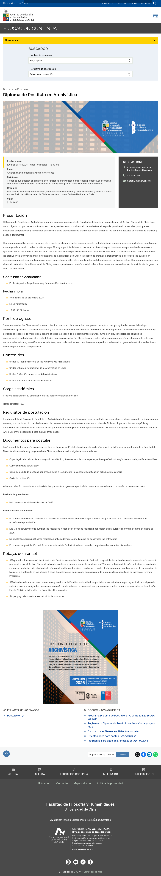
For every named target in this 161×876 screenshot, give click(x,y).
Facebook (143, 754)
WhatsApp (155, 754)
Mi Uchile (133, 3)
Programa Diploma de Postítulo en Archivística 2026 (121, 717)
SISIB (76, 872)
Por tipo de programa (41, 55)
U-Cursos (122, 3)
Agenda (40, 772)
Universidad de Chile (93, 872)
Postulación (14, 715)
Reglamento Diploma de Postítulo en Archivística (121, 725)
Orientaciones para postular (110, 736)
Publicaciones (143, 772)
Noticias (13, 772)
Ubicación (44, 783)
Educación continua (30, 28)
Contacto (62, 783)
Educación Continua (74, 772)
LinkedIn (149, 754)
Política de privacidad (110, 783)
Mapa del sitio (82, 783)
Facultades (105, 3)
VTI (81, 872)
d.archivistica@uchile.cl (139, 180)
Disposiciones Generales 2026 (112, 731)
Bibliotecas (145, 3)
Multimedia (111, 772)
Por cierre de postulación (43, 68)
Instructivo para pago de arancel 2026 (117, 740)
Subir (6, 753)
